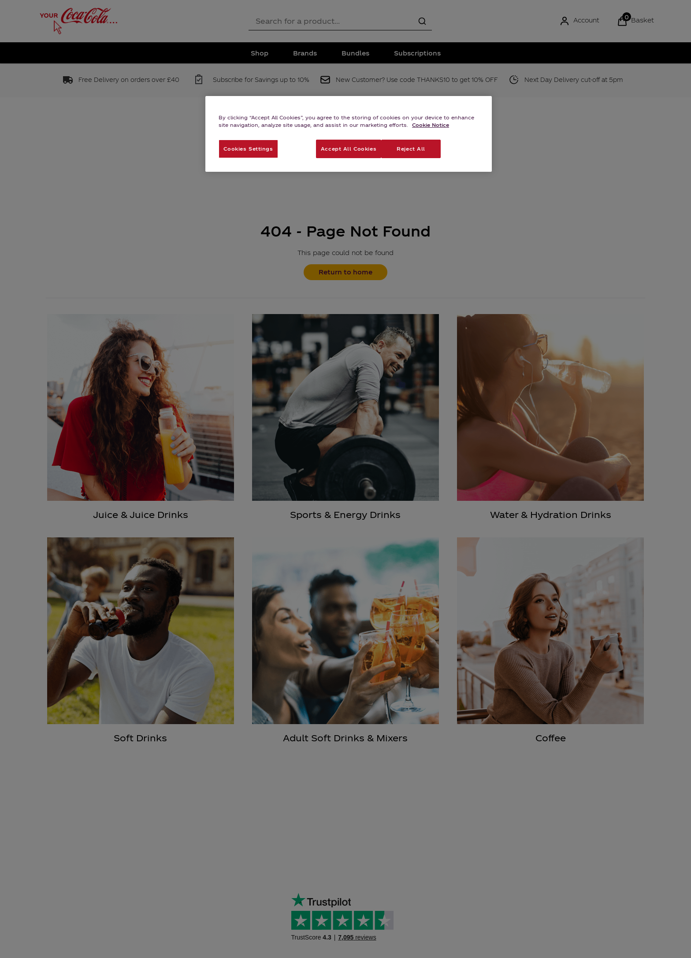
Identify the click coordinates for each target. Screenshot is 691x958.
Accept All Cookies (348, 148)
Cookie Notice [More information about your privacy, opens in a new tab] (430, 125)
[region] (348, 134)
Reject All (411, 148)
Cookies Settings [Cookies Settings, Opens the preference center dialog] (248, 148)
